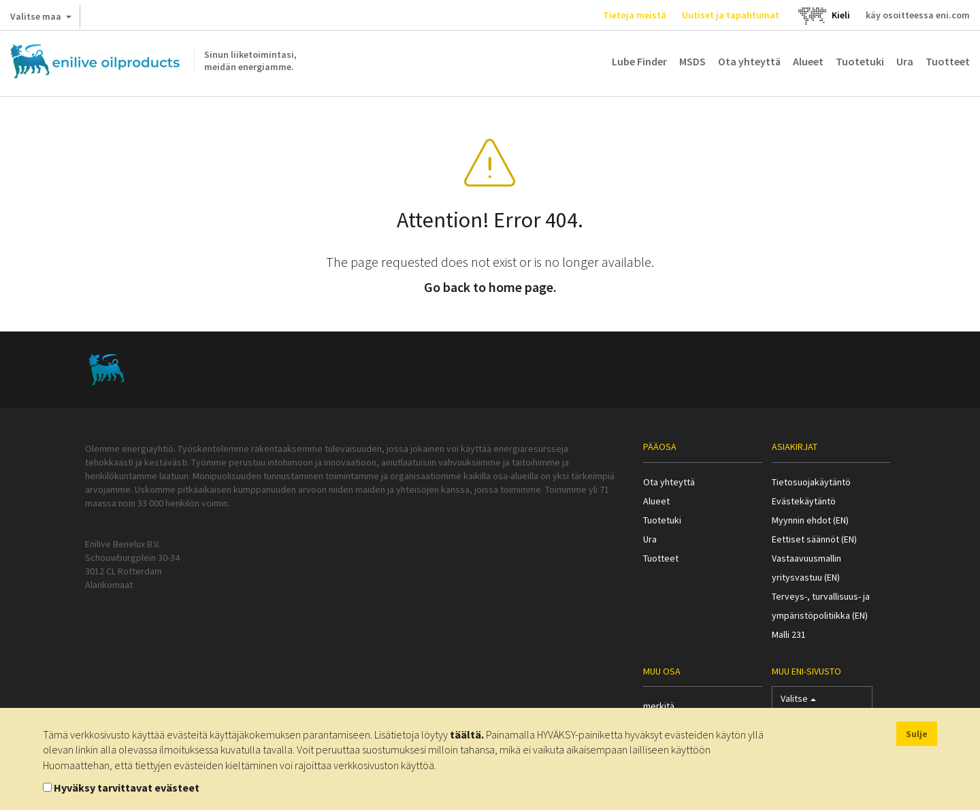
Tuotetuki (860, 61)
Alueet (808, 61)
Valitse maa (40, 19)
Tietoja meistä (634, 15)
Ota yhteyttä (749, 61)
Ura (904, 61)
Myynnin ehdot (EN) (810, 520)
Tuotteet (948, 61)
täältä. (467, 734)
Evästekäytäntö (804, 501)
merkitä (658, 706)
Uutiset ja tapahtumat (730, 15)
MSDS (692, 61)
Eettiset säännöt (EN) (814, 539)
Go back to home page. (490, 286)
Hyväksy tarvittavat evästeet (126, 787)
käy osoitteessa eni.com (918, 15)
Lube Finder (639, 61)
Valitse (798, 701)
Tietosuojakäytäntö (811, 482)
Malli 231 (789, 634)
